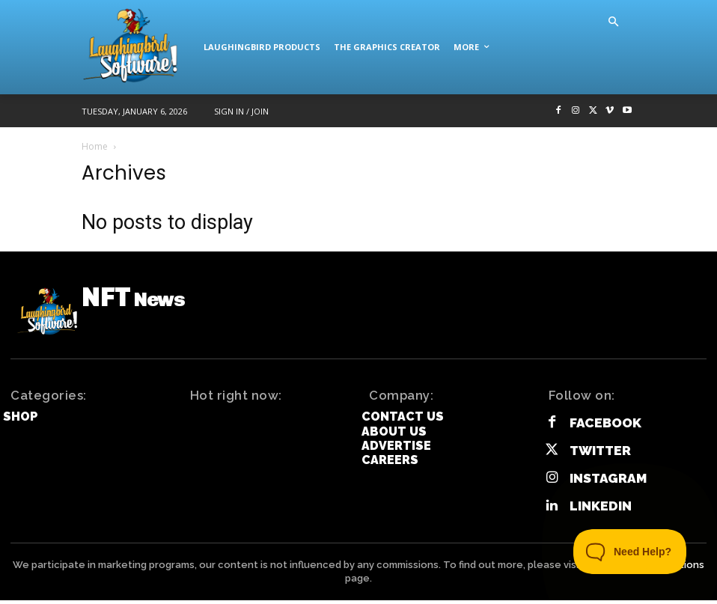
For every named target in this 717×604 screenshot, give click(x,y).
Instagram (606, 483)
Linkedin (597, 510)
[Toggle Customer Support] (630, 551)
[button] (613, 22)
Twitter (598, 457)
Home (95, 146)
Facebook (603, 431)
